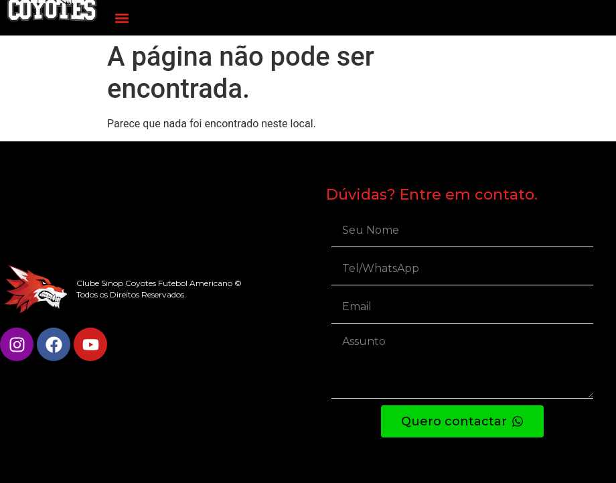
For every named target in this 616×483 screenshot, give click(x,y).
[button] (121, 18)
